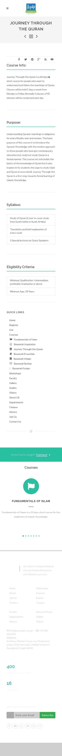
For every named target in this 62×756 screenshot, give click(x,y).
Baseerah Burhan (23, 363)
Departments (16, 616)
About (12, 593)
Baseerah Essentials (24, 353)
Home (12, 588)
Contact (13, 602)
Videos (39, 621)
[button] (23, 536)
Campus (40, 602)
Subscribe (47, 715)
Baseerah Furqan (21, 368)
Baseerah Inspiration (25, 344)
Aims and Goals (44, 611)
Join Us (13, 597)
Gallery (39, 616)
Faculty (13, 611)
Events (39, 597)
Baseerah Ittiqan (22, 358)
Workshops (42, 588)
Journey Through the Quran (28, 349)
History (13, 621)
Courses (40, 593)
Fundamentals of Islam (25, 339)
